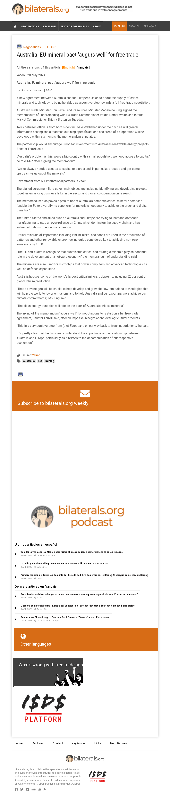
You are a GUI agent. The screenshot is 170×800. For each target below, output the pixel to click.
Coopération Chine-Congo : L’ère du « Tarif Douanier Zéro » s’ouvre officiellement (65, 617)
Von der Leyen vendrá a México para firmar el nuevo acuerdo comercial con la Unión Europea (72, 552)
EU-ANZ (51, 47)
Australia (29, 361)
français (150, 26)
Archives (38, 743)
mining (49, 361)
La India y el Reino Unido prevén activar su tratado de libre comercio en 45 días (64, 563)
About (97, 26)
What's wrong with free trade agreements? (60, 664)
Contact (58, 743)
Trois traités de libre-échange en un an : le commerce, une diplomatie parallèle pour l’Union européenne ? (79, 594)
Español (134, 26)
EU (40, 361)
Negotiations (30, 26)
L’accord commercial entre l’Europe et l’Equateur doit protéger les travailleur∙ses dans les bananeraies (78, 605)
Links (97, 743)
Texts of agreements (75, 26)
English (119, 26)
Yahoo (36, 355)
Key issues (49, 26)
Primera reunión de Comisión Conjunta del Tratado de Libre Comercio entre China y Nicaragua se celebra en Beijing (84, 575)
